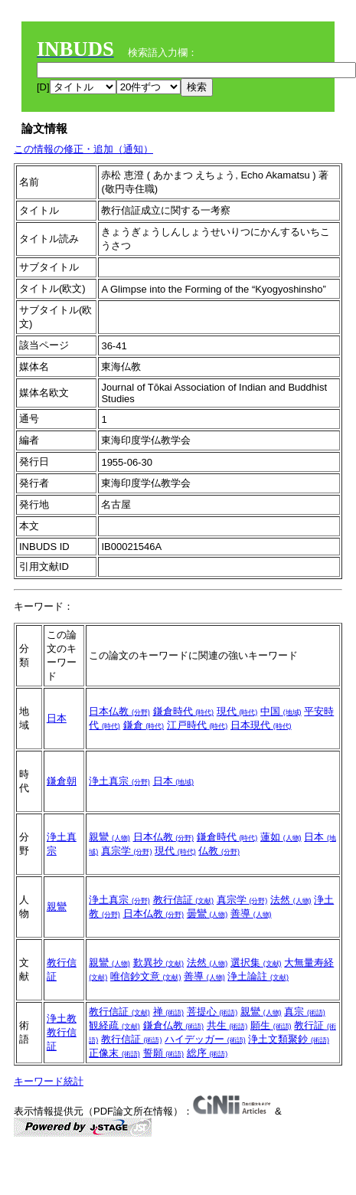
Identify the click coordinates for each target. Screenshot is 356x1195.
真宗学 (126, 850)
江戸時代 (197, 725)
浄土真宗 (119, 781)
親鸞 (109, 837)
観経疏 (114, 1025)
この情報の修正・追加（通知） (83, 149)
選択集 (256, 962)
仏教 (219, 850)
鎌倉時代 (183, 711)
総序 (207, 1053)
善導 (251, 913)
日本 (57, 718)
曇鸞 (207, 913)
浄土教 (62, 1018)
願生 (271, 1025)
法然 (291, 899)
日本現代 (261, 725)
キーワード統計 (48, 1081)
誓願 (164, 1053)
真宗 (304, 1011)
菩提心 (212, 1011)
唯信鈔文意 (145, 976)
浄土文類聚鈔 (288, 1039)
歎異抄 (159, 962)
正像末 (114, 1053)
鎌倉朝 (62, 781)
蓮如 (281, 837)
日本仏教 (119, 711)
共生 (227, 1025)
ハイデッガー (205, 1039)
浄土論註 (258, 976)
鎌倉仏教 (173, 1025)
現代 (237, 711)
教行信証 (183, 899)
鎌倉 (144, 725)
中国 (281, 711)
